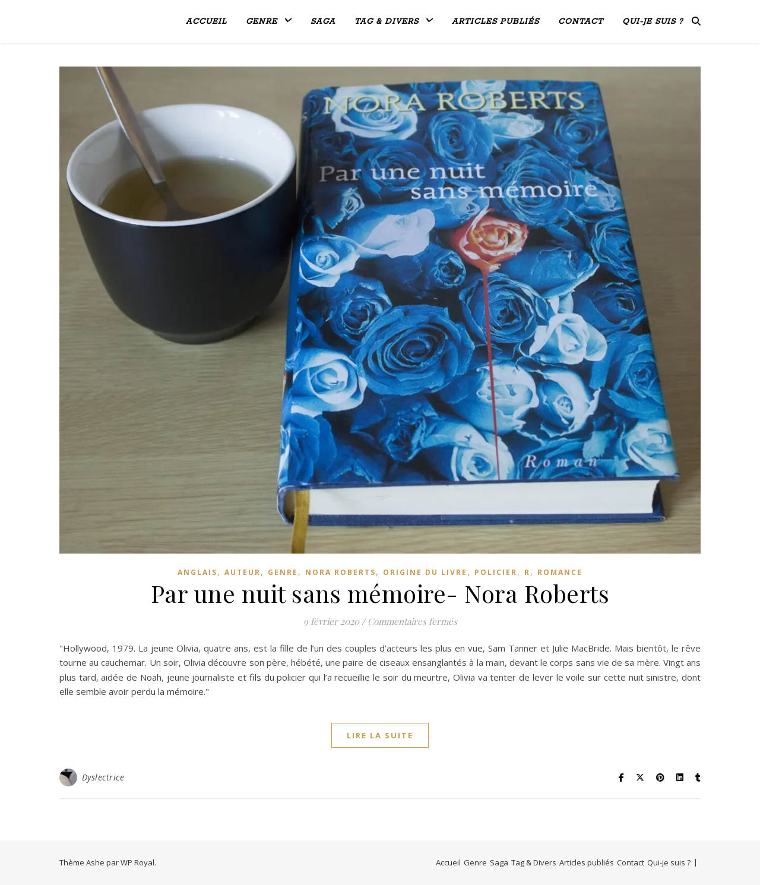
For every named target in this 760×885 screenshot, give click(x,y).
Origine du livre (425, 572)
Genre (261, 22)
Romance (559, 572)
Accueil (206, 22)
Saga (323, 22)
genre (283, 572)
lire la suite (380, 735)
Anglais (197, 572)
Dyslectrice (103, 777)
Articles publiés (495, 22)
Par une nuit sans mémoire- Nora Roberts (380, 593)
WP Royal (137, 862)
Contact (580, 22)
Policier (495, 572)
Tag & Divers (386, 22)
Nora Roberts (340, 572)
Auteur (242, 572)
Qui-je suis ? (652, 22)
